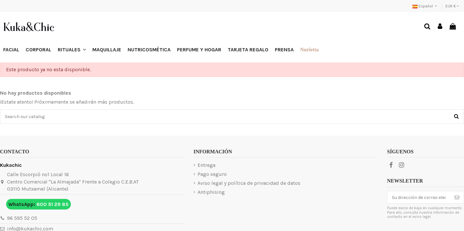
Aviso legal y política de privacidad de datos (249, 183)
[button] (72, 50)
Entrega (206, 165)
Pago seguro (212, 174)
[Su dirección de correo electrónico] (418, 197)
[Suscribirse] (457, 197)
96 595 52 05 (22, 218)
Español (425, 6)
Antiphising (211, 192)
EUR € (452, 6)
